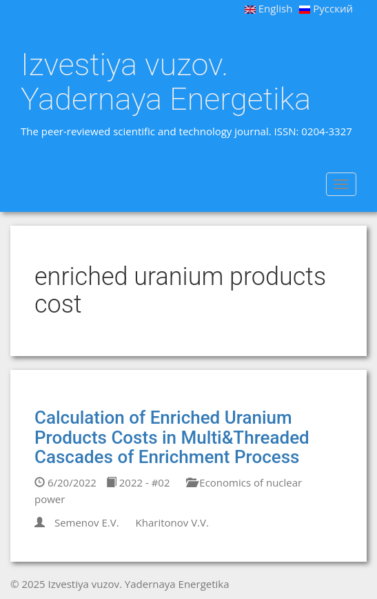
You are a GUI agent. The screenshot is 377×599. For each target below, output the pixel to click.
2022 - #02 (138, 482)
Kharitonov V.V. (172, 522)
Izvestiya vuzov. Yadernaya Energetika (166, 82)
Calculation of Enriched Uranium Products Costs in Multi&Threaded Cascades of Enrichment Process (171, 437)
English (269, 8)
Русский (326, 8)
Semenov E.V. (86, 522)
